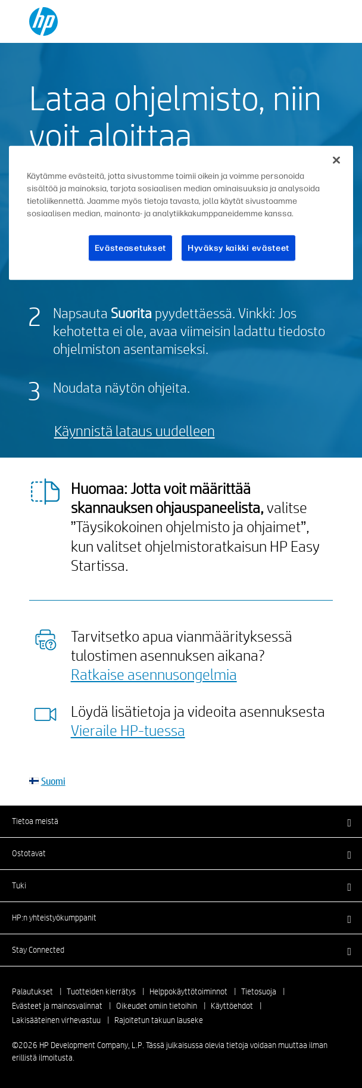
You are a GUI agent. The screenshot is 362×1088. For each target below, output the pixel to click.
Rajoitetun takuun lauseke (158, 1020)
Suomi (53, 781)
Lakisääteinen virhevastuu (56, 1020)
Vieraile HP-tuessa (128, 729)
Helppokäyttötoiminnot (188, 991)
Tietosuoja (258, 991)
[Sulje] (336, 160)
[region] (181, 213)
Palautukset (32, 991)
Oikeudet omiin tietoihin (156, 1005)
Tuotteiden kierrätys (101, 991)
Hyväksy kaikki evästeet (238, 248)
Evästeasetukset (131, 248)
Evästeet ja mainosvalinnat (57, 1005)
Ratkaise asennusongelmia (154, 673)
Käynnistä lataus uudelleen (134, 430)
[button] (181, 821)
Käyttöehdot (232, 1005)
